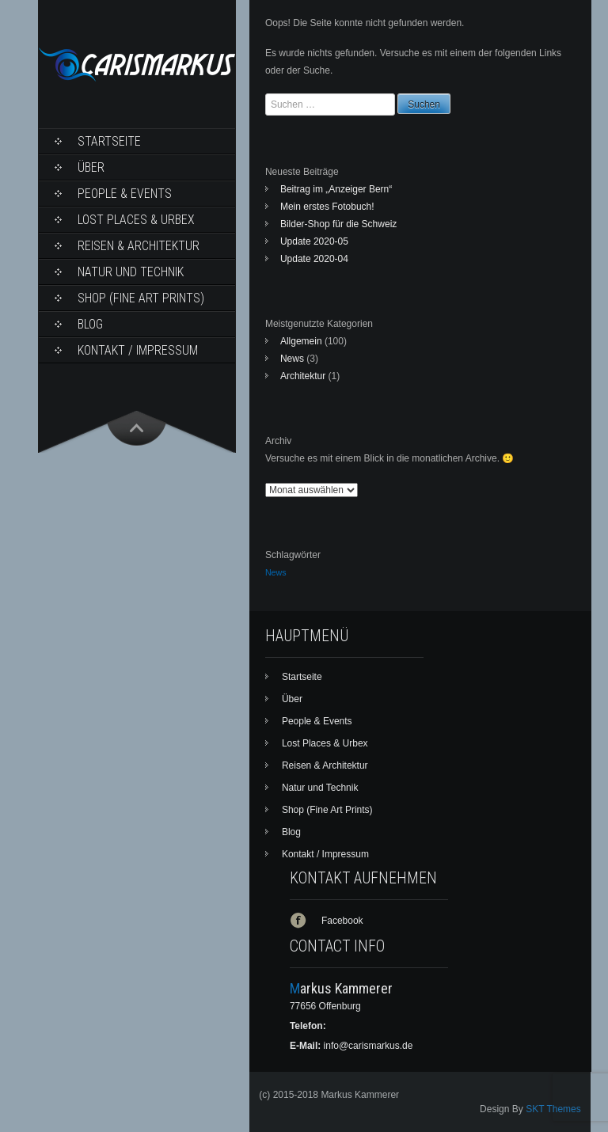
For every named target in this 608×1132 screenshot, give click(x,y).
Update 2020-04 (314, 258)
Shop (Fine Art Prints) (141, 298)
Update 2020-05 (314, 241)
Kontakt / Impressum (138, 350)
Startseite (109, 141)
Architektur (302, 376)
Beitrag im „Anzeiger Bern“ (336, 189)
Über (91, 167)
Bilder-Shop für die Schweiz (338, 224)
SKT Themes (553, 1109)
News (292, 358)
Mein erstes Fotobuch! (327, 206)
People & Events (125, 193)
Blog (90, 324)
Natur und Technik (131, 271)
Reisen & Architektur (139, 245)
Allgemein (301, 341)
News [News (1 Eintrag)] (276, 572)
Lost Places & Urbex (136, 219)
